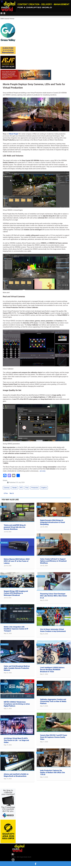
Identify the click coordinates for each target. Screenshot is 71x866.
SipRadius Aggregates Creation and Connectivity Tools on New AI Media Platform (53, 701)
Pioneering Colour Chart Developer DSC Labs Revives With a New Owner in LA (53, 596)
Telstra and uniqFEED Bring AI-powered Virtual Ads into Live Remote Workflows (15, 527)
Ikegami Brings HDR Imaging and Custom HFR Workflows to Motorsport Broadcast (16, 593)
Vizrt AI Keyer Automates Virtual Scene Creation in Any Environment (53, 630)
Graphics (44, 487)
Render (14, 487)
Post (26, 487)
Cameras (6, 487)
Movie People (13, 134)
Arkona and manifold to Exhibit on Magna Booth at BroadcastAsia (16, 775)
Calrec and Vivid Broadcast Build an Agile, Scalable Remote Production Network (17, 668)
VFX (21, 487)
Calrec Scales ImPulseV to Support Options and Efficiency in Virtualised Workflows (53, 561)
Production (34, 487)
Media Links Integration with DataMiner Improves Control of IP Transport (16, 629)
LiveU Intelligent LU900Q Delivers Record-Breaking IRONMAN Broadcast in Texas (52, 670)
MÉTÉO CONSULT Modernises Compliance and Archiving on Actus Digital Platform (17, 704)
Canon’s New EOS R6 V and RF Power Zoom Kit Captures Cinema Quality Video (53, 737)
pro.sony (42, 471)
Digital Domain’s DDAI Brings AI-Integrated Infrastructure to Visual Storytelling (52, 522)
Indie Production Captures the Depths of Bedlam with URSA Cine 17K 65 (52, 772)
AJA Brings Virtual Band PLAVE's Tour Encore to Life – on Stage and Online (16, 740)
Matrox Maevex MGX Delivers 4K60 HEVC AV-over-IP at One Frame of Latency (16, 561)
